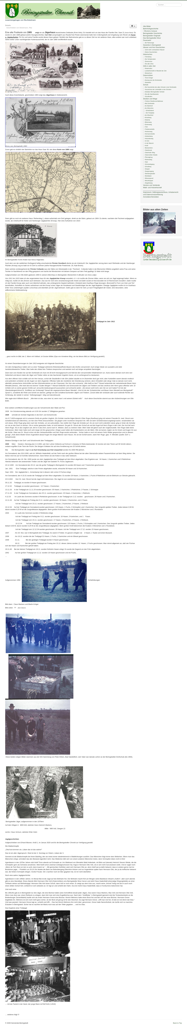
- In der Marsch (149, 143)
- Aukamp (147, 120)
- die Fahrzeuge (149, 42)
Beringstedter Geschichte (152, 33)
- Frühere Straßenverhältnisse (153, 101)
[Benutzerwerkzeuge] (133, 26)
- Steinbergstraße (149, 173)
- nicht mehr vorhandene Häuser (154, 49)
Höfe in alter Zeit (149, 66)
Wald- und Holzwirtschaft (152, 187)
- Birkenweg (148, 122)
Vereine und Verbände (151, 185)
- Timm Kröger (148, 78)
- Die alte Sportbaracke (151, 94)
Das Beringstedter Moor (152, 38)
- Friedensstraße (149, 129)
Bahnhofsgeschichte (150, 29)
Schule (145, 85)
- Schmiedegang (149, 164)
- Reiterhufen (148, 68)
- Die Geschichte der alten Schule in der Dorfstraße (160, 87)
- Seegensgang (149, 171)
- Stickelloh (147, 82)
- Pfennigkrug (148, 157)
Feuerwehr (147, 40)
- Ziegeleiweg (148, 183)
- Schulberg (147, 166)
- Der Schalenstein (150, 59)
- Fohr (146, 127)
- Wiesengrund (148, 178)
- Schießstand (149, 110)
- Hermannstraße (149, 134)
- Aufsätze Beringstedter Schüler (154, 92)
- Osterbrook (148, 150)
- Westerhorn (148, 73)
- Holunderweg (148, 138)
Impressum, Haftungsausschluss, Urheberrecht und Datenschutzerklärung (160, 193)
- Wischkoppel (148, 180)
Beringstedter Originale (151, 36)
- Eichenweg (148, 124)
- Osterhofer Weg (149, 152)
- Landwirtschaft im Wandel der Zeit (155, 71)
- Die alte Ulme (148, 64)
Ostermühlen (148, 75)
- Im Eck (146, 141)
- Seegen (147, 169)
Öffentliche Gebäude (150, 31)
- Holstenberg (148, 136)
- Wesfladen (148, 176)
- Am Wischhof (148, 115)
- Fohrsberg (147, 57)
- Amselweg (147, 117)
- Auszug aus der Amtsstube (153, 80)
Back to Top (177, 1023)
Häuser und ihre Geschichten (154, 47)
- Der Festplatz (149, 113)
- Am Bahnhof (148, 106)
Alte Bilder (147, 26)
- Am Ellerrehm (148, 108)
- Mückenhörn (148, 148)
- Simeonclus (148, 61)
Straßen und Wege (150, 99)
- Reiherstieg (148, 159)
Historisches (147, 54)
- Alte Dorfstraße (149, 103)
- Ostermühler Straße (150, 155)
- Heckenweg (148, 131)
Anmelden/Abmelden (151, 197)
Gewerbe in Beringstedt (152, 45)
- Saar (146, 162)
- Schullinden (148, 96)
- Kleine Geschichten (150, 52)
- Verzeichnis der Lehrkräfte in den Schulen (157, 89)
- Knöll (146, 145)
